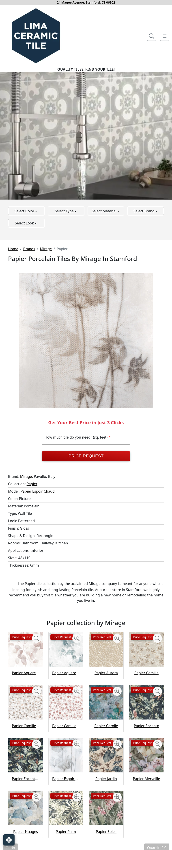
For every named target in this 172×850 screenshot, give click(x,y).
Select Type (65, 211)
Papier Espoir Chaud (38, 491)
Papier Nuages (25, 831)
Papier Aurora (106, 672)
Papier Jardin (106, 778)
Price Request (86, 456)
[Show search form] (151, 36)
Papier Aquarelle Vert (66, 672)
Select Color (24, 211)
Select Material (105, 211)
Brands (29, 248)
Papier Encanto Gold (25, 778)
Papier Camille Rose (66, 725)
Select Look (25, 223)
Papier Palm (66, 831)
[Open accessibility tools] (9, 840)
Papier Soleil (106, 831)
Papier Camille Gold (25, 725)
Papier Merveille (146, 778)
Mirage (46, 248)
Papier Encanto (146, 725)
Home (13, 248)
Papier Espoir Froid (66, 778)
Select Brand (144, 211)
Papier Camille (146, 672)
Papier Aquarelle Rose (25, 672)
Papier (32, 483)
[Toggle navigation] (164, 36)
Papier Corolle (106, 725)
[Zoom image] (36, 638)
